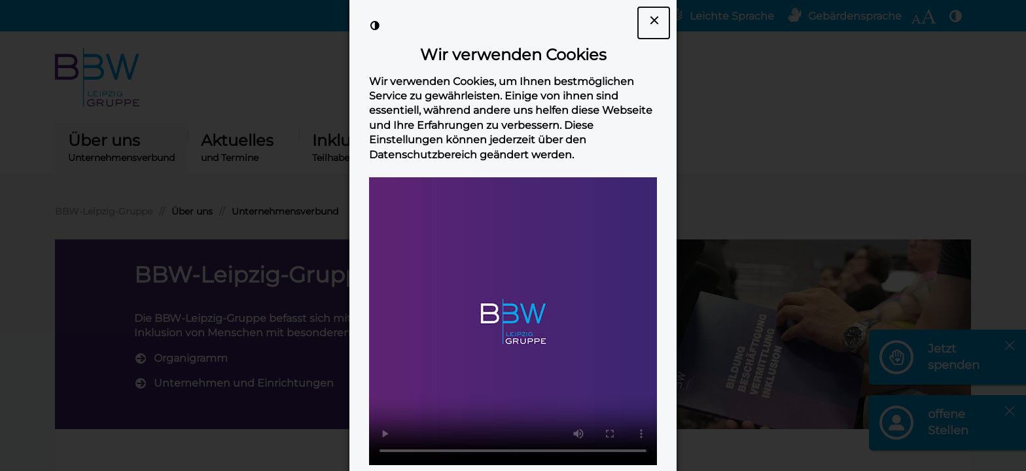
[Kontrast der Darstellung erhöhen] (375, 25)
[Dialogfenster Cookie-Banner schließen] (653, 23)
